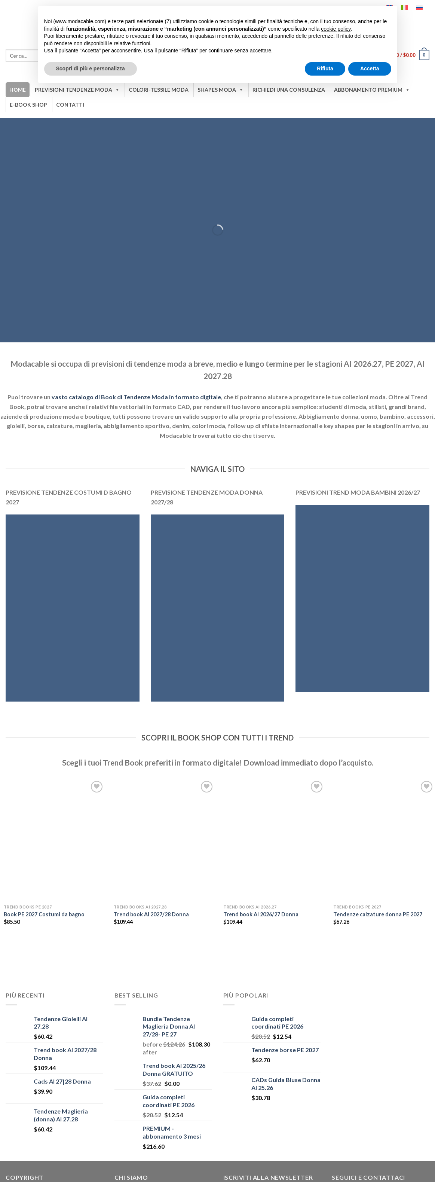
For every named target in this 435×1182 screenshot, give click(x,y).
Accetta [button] (369, 68)
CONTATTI (70, 104)
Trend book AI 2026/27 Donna (260, 914)
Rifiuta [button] (325, 68)
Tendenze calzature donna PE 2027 (377, 914)
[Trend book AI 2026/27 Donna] (274, 840)
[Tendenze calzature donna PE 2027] (384, 840)
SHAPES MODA (220, 89)
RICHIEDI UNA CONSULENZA (288, 89)
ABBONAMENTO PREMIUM (372, 89)
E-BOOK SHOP (28, 104)
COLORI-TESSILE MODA (159, 89)
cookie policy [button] (335, 29)
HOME (17, 89)
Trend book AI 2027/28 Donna (151, 914)
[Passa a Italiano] (404, 7)
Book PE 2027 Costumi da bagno (44, 914)
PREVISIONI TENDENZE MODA (77, 89)
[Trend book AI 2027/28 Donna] (164, 840)
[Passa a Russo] (419, 7)
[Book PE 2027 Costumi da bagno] (54, 840)
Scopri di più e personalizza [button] (90, 68)
